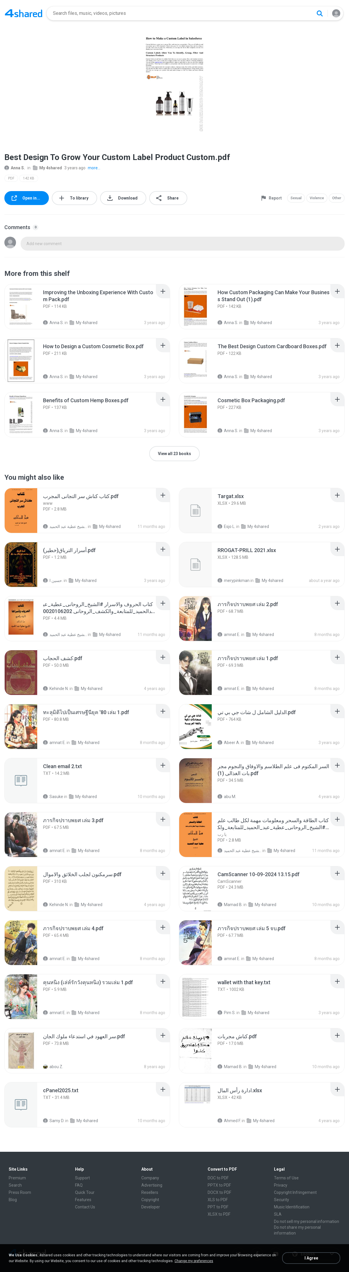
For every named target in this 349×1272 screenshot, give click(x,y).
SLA (278, 1214)
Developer (150, 1207)
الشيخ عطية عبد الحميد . (65, 526)
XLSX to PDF (219, 1214)
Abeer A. (229, 742)
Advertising (151, 1185)
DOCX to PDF (219, 1192)
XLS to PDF (218, 1199)
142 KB (28, 178)
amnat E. (229, 634)
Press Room (20, 1192)
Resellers (149, 1192)
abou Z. (53, 1066)
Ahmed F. (229, 1120)
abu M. (227, 796)
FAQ (79, 1185)
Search (15, 1185)
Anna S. (14, 168)
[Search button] (320, 13)
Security (281, 1199)
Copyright (150, 1199)
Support (82, 1178)
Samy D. (53, 1120)
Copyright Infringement (295, 1192)
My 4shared (47, 168)
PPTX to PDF (219, 1185)
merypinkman (234, 580)
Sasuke (53, 796)
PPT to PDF (218, 1207)
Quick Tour (85, 1192)
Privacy (280, 1185)
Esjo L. (226, 526)
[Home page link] (23, 13)
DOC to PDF (218, 1178)
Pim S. (227, 1012)
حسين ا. (53, 580)
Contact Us (85, 1207)
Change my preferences (193, 1261)
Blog (13, 1199)
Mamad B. (230, 904)
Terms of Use (286, 1178)
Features (83, 1199)
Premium (17, 1178)
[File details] (27, 306)
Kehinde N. (56, 688)
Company (150, 1178)
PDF (11, 178)
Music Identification (291, 1207)
